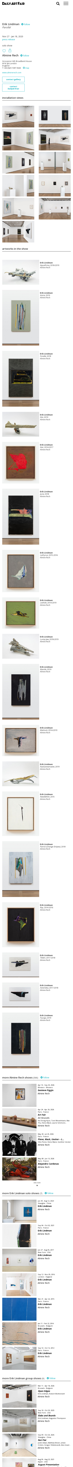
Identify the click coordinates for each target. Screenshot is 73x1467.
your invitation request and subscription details (17, 1450)
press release (8, 39)
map (26, 68)
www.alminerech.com (11, 72)
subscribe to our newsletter (17, 1456)
